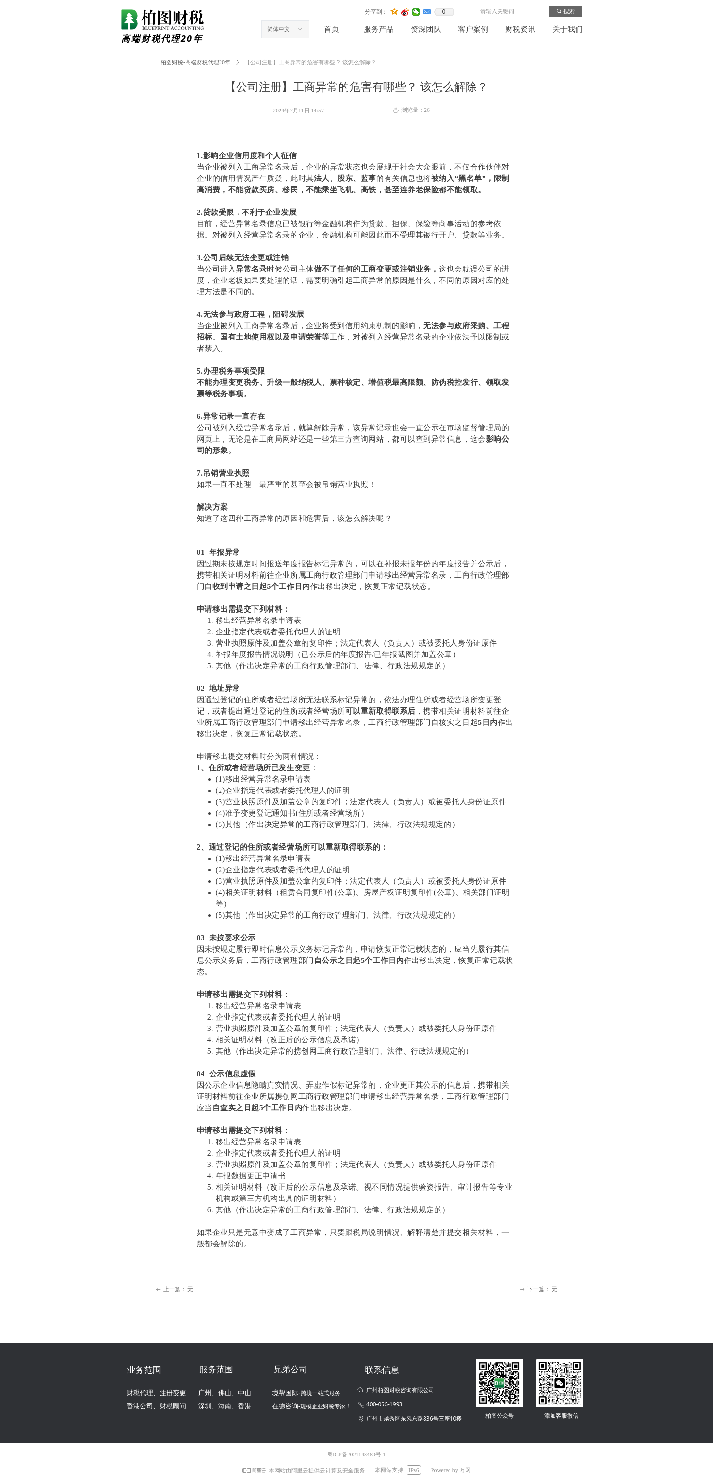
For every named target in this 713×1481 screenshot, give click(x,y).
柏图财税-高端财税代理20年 (195, 62)
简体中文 (278, 29)
